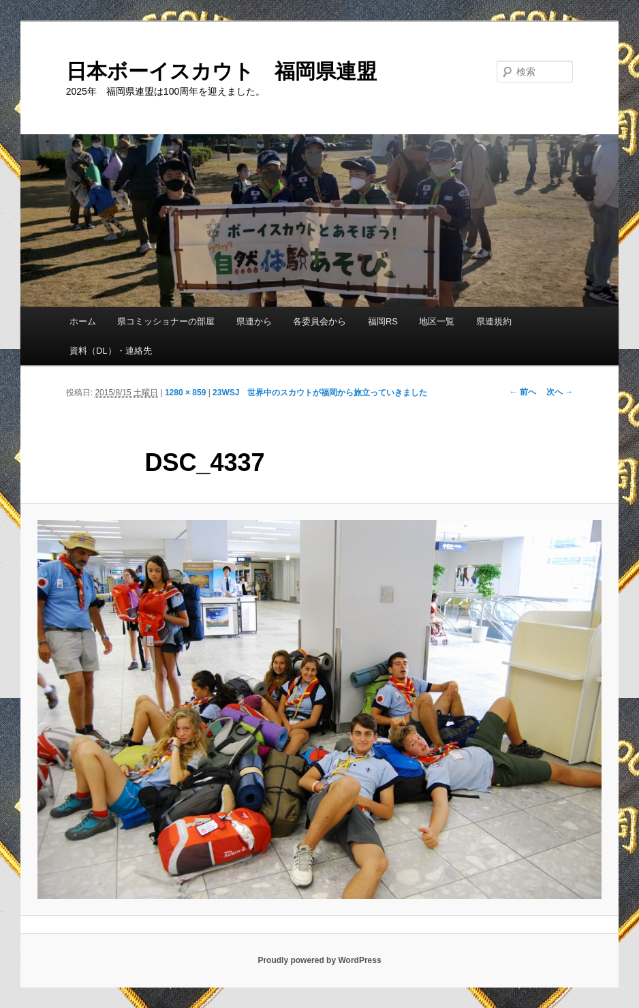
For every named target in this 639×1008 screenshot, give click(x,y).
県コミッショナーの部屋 (166, 321)
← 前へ (523, 392)
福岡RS (383, 321)
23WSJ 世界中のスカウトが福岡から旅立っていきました (320, 392)
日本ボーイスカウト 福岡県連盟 (221, 71)
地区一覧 (436, 321)
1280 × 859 (185, 392)
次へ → (559, 392)
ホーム (82, 321)
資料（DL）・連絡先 (110, 351)
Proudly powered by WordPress (319, 960)
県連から (254, 321)
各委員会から (319, 321)
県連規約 (494, 321)
